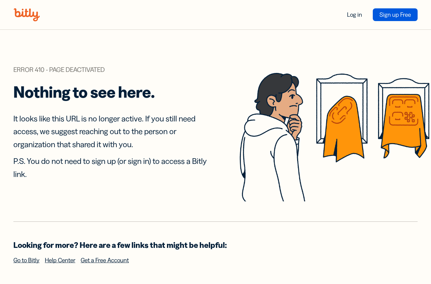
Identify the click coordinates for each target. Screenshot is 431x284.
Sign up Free (395, 14)
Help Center (60, 260)
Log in (354, 14)
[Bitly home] (26, 14)
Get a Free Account (105, 260)
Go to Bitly (26, 260)
